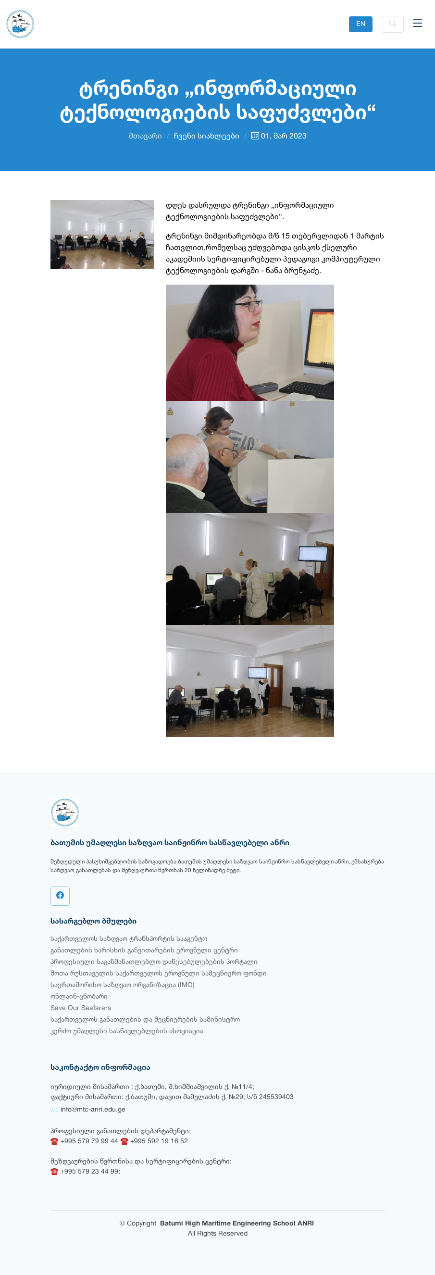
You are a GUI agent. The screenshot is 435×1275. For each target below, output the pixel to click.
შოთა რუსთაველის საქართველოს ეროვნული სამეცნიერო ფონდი (158, 974)
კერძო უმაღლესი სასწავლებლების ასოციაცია (126, 1031)
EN (360, 24)
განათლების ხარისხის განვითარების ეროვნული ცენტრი (144, 951)
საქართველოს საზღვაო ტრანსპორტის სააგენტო (128, 939)
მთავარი (145, 136)
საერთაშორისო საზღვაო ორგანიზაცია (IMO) (122, 985)
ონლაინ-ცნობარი (79, 997)
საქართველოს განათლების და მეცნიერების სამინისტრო (145, 1020)
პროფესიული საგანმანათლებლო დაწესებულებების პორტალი (154, 962)
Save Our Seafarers (80, 1008)
